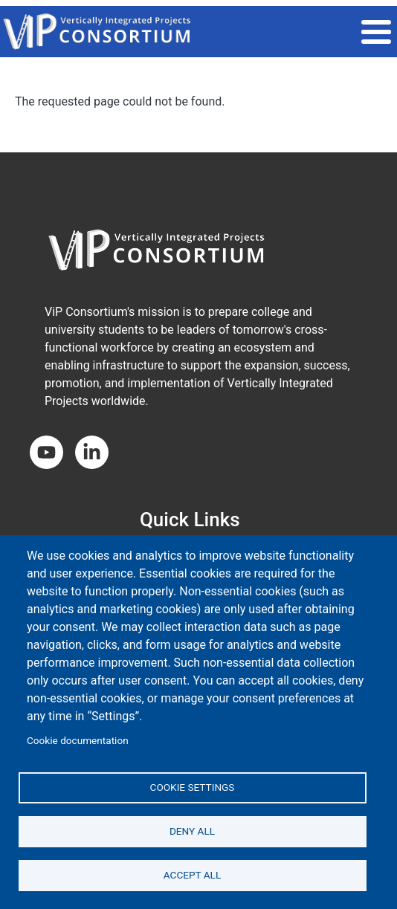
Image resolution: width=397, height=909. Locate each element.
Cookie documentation (78, 740)
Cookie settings (192, 787)
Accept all (193, 875)
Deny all (192, 831)
